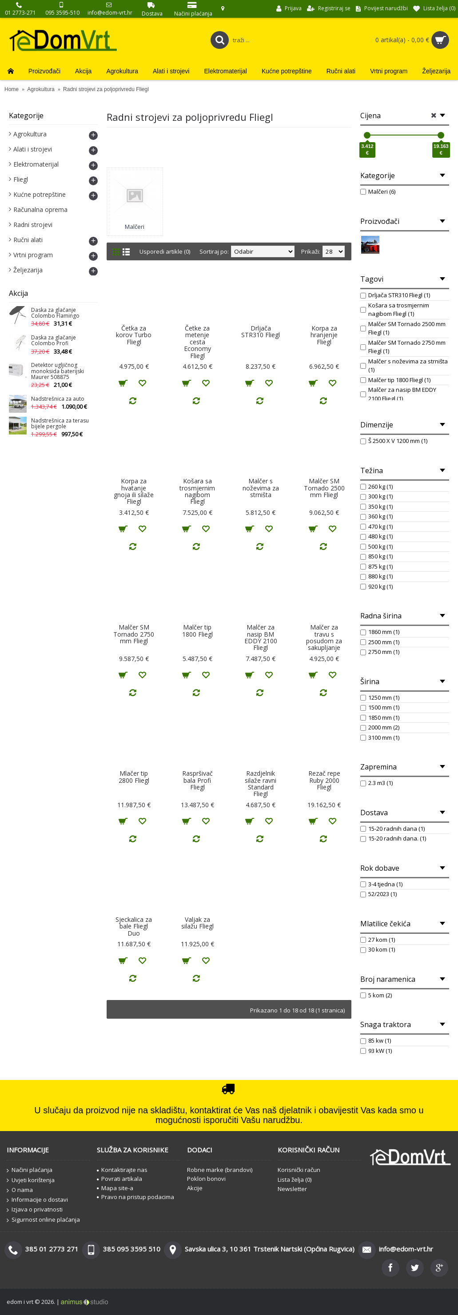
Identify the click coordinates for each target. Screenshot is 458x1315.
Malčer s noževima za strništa (261, 488)
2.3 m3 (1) (376, 783)
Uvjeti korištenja (31, 1180)
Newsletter (292, 1189)
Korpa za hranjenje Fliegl (324, 335)
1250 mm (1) (379, 697)
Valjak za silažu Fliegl (197, 922)
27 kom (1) (377, 940)
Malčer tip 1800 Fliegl (197, 630)
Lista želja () (294, 1180)
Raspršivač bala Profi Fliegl (197, 780)
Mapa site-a (115, 1188)
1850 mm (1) (379, 717)
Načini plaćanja (29, 1170)
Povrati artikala (119, 1179)
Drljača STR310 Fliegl (260, 331)
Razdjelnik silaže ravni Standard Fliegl (260, 783)
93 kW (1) (376, 1051)
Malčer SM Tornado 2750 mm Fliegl (133, 634)
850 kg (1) (376, 556)
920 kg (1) (376, 586)
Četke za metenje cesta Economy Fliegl (197, 342)
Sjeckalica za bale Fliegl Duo (133, 926)
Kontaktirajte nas (122, 1170)
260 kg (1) (376, 486)
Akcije (195, 1188)
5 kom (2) (376, 995)
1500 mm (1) (379, 707)
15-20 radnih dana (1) (392, 829)
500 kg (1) (376, 546)
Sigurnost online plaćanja (43, 1219)
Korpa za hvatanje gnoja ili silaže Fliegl (134, 491)
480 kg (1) (376, 536)
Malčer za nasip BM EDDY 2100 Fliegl (260, 637)
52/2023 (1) (378, 894)
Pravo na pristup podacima (135, 1197)
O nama (20, 1190)
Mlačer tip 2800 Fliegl (134, 776)
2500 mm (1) (379, 642)
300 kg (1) (376, 496)
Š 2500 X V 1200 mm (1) (393, 441)
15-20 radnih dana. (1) (393, 838)
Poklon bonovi (206, 1179)
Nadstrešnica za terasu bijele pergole (60, 424)
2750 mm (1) (379, 652)
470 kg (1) (376, 526)
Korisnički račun (299, 1170)
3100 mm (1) (379, 737)
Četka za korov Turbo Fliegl (133, 335)
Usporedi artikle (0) (164, 251)
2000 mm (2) (379, 727)
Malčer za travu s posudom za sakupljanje (324, 637)
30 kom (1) (377, 949)
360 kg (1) (376, 516)
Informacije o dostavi (37, 1199)
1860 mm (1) (379, 632)
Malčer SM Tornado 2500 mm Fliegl (324, 488)
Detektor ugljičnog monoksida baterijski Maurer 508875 (57, 371)
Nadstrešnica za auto (57, 399)
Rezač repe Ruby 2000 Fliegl (324, 780)
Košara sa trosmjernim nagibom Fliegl (197, 491)
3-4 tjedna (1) (381, 884)
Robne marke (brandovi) (219, 1170)
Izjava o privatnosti (35, 1209)
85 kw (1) (375, 1040)
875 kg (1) (376, 566)
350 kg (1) (376, 506)
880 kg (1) (376, 576)
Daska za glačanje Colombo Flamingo (55, 313)
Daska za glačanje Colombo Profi (53, 341)
